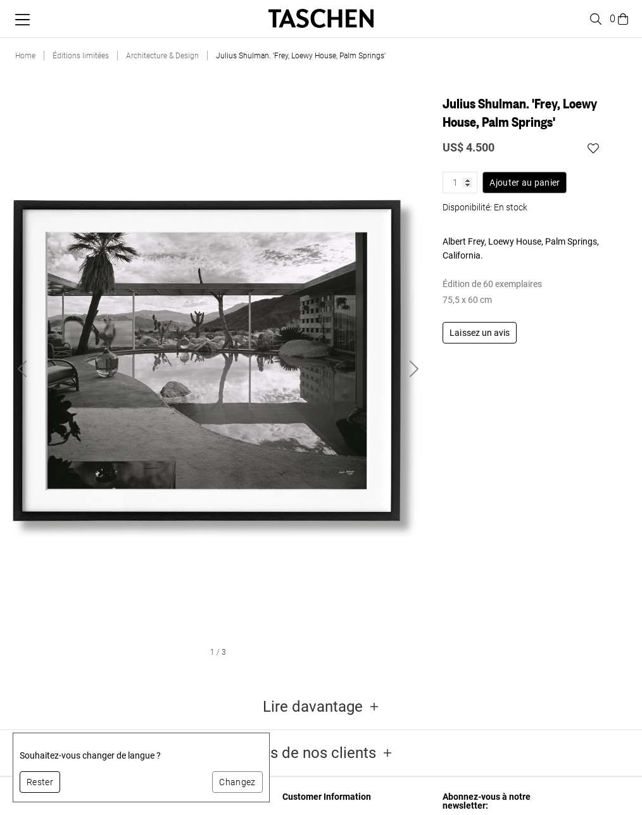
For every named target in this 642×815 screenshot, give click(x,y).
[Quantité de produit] (460, 182)
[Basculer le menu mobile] (22, 19)
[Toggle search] (594, 19)
